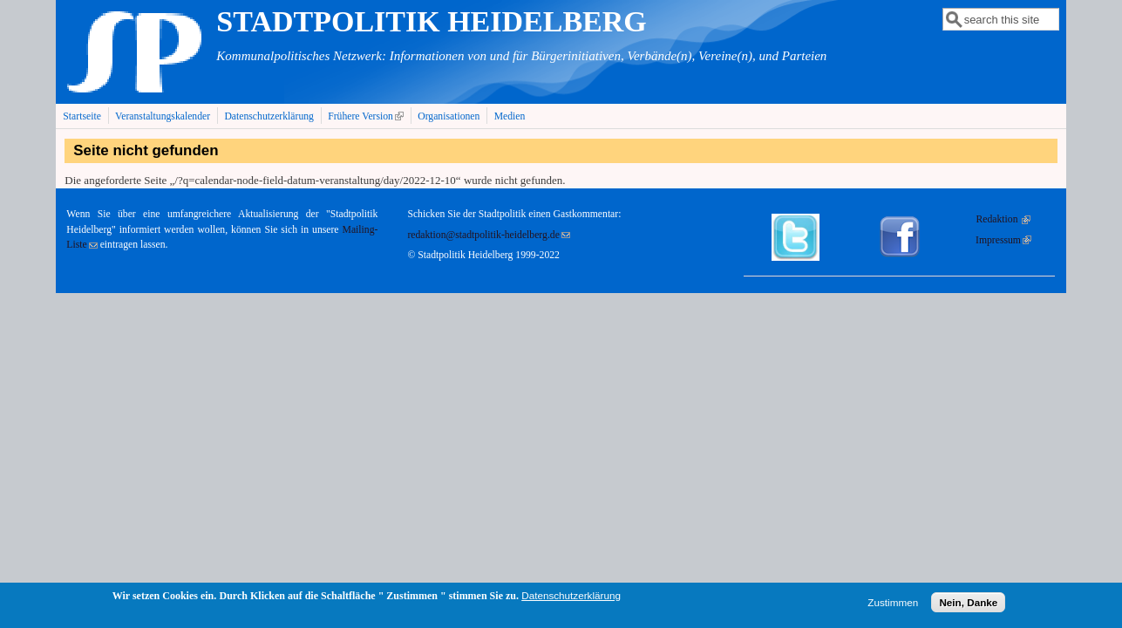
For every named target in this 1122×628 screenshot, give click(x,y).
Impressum (1003, 240)
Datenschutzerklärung (269, 116)
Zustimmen (892, 605)
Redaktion (1003, 219)
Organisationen (448, 116)
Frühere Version (367, 116)
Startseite (82, 116)
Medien (510, 116)
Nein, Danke (968, 605)
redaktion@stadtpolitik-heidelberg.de (488, 235)
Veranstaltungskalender (162, 116)
